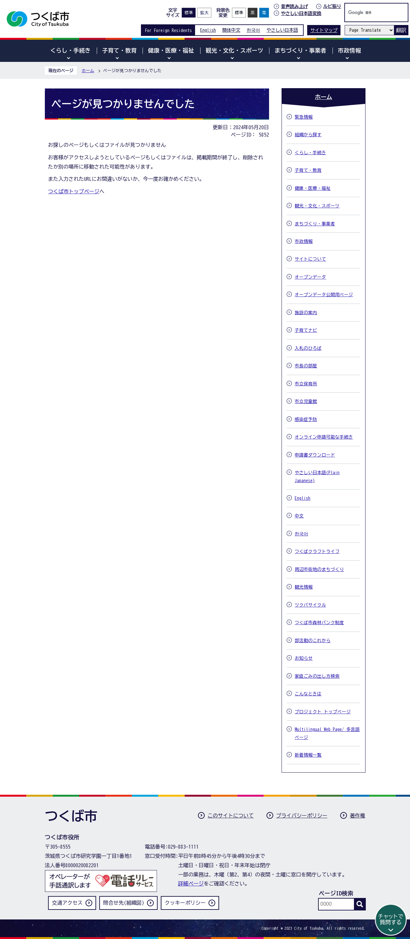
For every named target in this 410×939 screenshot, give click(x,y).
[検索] (369, 12)
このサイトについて (231, 815)
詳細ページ (191, 883)
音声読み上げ (294, 6)
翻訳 (401, 30)
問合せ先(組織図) (123, 902)
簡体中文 (231, 30)
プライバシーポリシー (301, 815)
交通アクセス (67, 902)
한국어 (253, 30)
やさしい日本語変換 (301, 13)
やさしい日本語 (282, 30)
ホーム (88, 71)
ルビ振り (332, 6)
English (208, 30)
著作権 (357, 815)
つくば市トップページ (73, 191)
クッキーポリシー (185, 902)
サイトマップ (323, 30)
